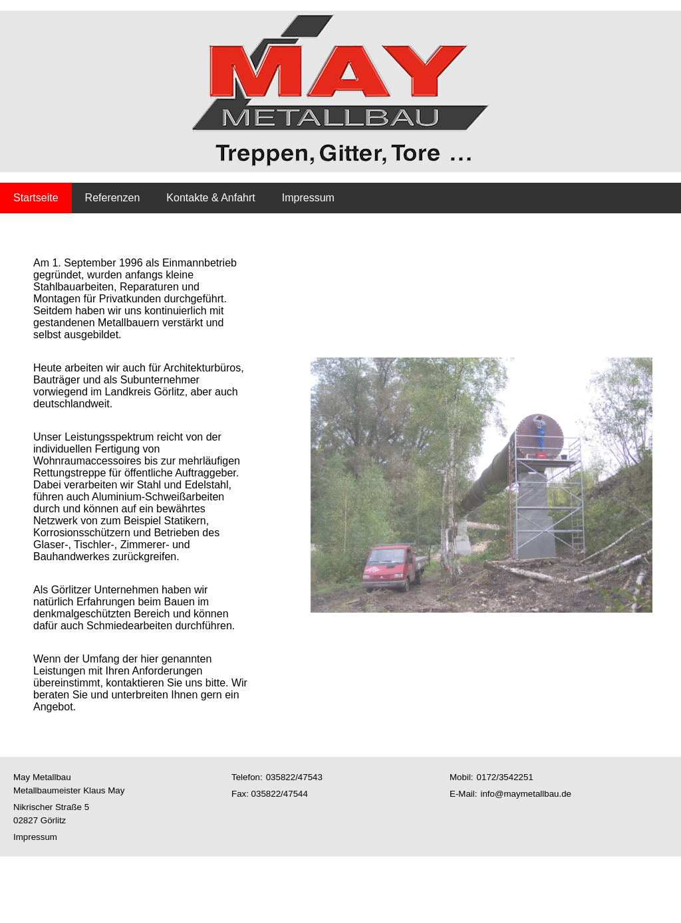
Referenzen (112, 197)
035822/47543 (294, 777)
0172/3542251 (505, 777)
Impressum (308, 197)
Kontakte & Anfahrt (210, 197)
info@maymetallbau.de (525, 794)
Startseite (36, 197)
